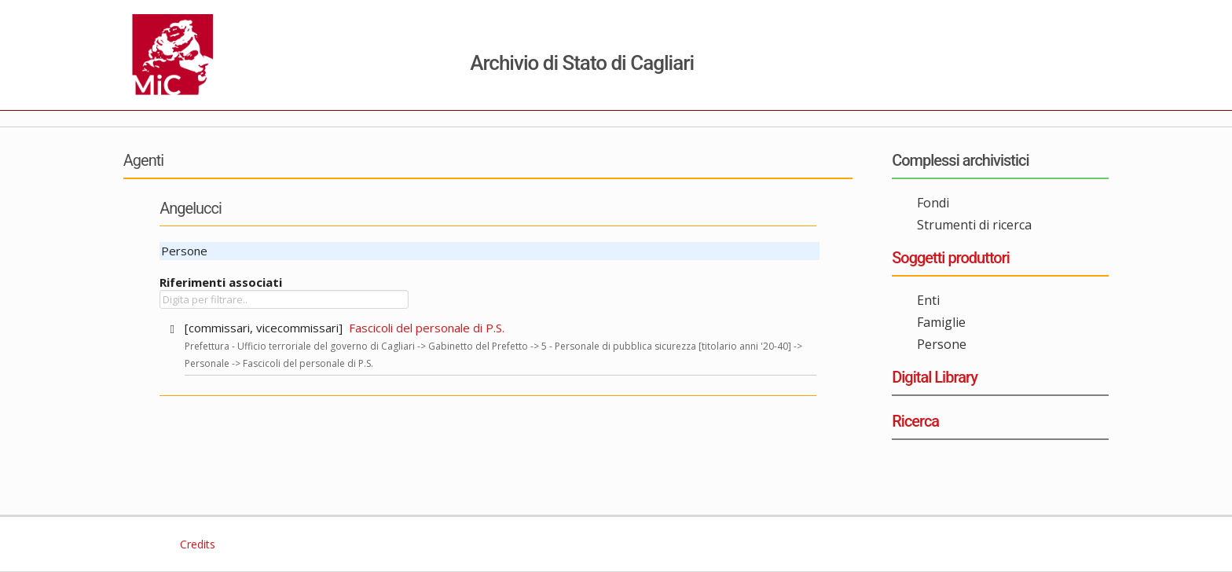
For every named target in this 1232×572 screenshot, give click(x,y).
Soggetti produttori (951, 257)
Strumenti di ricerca (974, 224)
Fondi (933, 202)
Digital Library (934, 377)
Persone (941, 344)
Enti (928, 300)
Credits (196, 544)
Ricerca (915, 421)
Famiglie (941, 322)
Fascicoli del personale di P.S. (426, 328)
